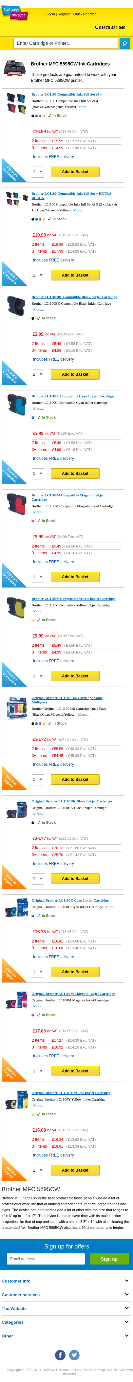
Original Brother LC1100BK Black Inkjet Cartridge (71, 801)
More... (83, 107)
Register (64, 14)
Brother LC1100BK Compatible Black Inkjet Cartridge (74, 297)
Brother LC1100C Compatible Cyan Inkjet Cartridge (72, 396)
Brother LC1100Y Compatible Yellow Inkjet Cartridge (73, 599)
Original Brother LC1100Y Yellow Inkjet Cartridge (70, 1093)
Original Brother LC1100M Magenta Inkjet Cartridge (73, 994)
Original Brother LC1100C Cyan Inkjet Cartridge (69, 900)
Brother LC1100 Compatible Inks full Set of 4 (66, 94)
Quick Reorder (84, 14)
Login (51, 14)
